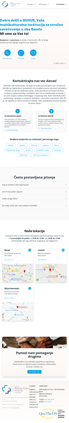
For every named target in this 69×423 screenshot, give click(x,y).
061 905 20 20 (42, 260)
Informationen (34, 392)
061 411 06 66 (9, 298)
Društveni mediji (42, 150)
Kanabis (22, 145)
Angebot (32, 389)
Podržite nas (34, 372)
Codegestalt (20, 404)
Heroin (56, 145)
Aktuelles (32, 397)
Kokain (28, 150)
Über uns (32, 394)
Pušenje (34, 145)
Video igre (23, 155)
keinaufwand (15, 407)
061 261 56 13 (9, 260)
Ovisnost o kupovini (40, 155)
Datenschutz (33, 407)
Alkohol (11, 145)
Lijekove (46, 145)
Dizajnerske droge (13, 150)
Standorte (32, 402)
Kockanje (57, 150)
